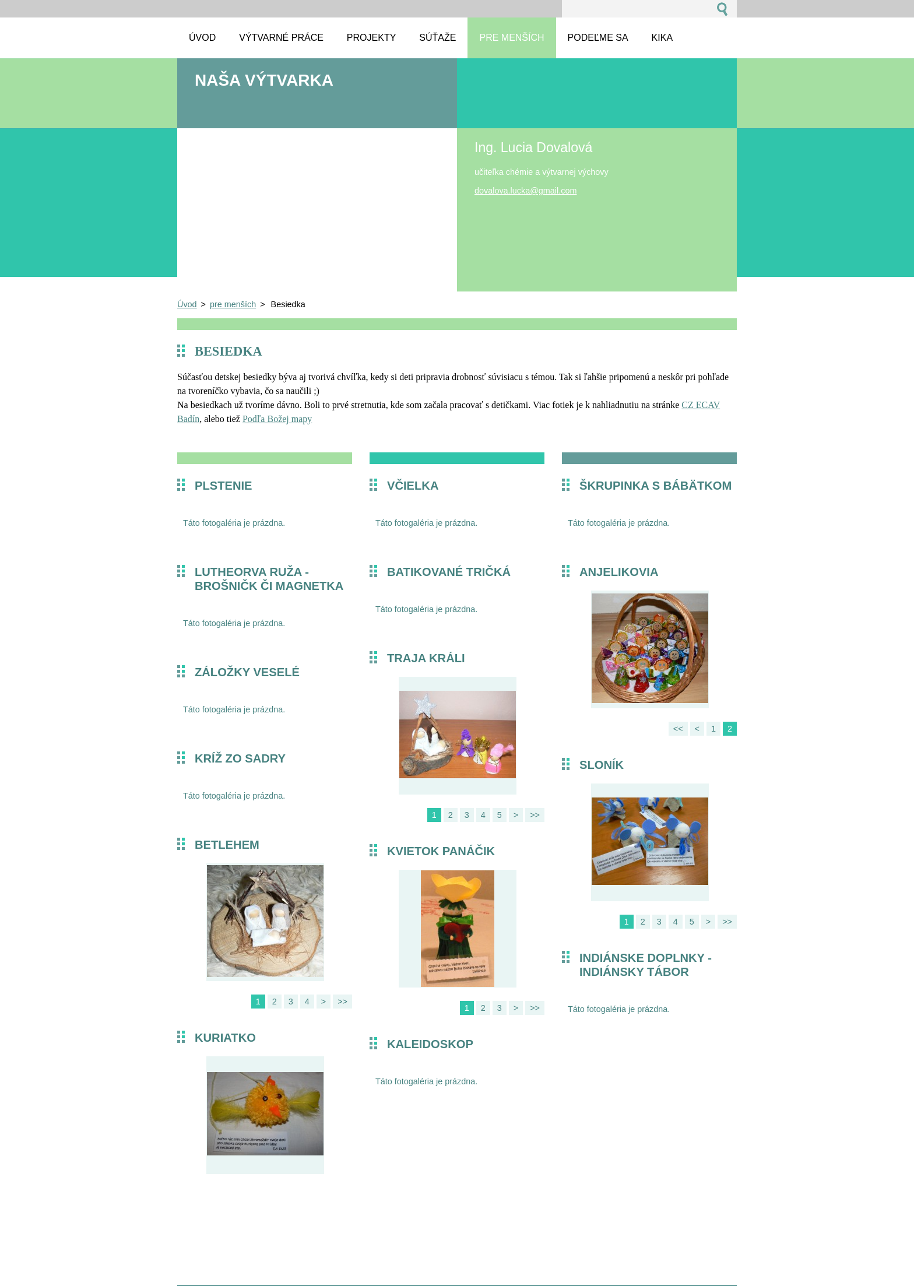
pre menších (233, 304)
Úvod (187, 304)
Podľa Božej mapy (277, 419)
